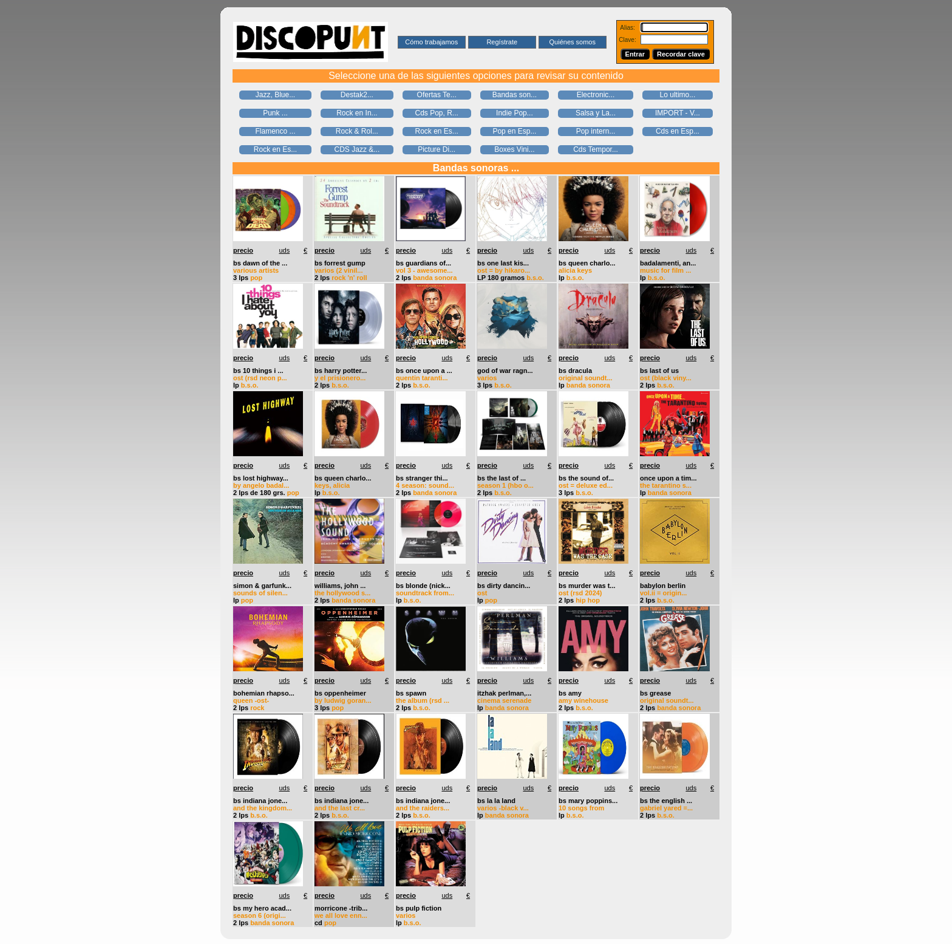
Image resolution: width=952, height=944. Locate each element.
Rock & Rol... (357, 131)
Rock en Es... (436, 131)
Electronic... (596, 95)
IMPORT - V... (677, 113)
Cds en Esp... (677, 131)
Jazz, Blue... (275, 95)
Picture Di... (436, 149)
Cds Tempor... (595, 149)
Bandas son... (514, 95)
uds (284, 250)
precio (243, 250)
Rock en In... (356, 113)
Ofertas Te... (437, 95)
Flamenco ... (276, 131)
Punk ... (275, 113)
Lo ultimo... (678, 95)
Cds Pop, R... (436, 113)
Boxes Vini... (514, 149)
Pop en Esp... (514, 131)
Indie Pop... (514, 113)
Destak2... (357, 95)
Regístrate (501, 42)
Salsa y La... (596, 113)
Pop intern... (596, 131)
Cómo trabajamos (431, 42)
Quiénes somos (572, 42)
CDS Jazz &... (357, 149)
